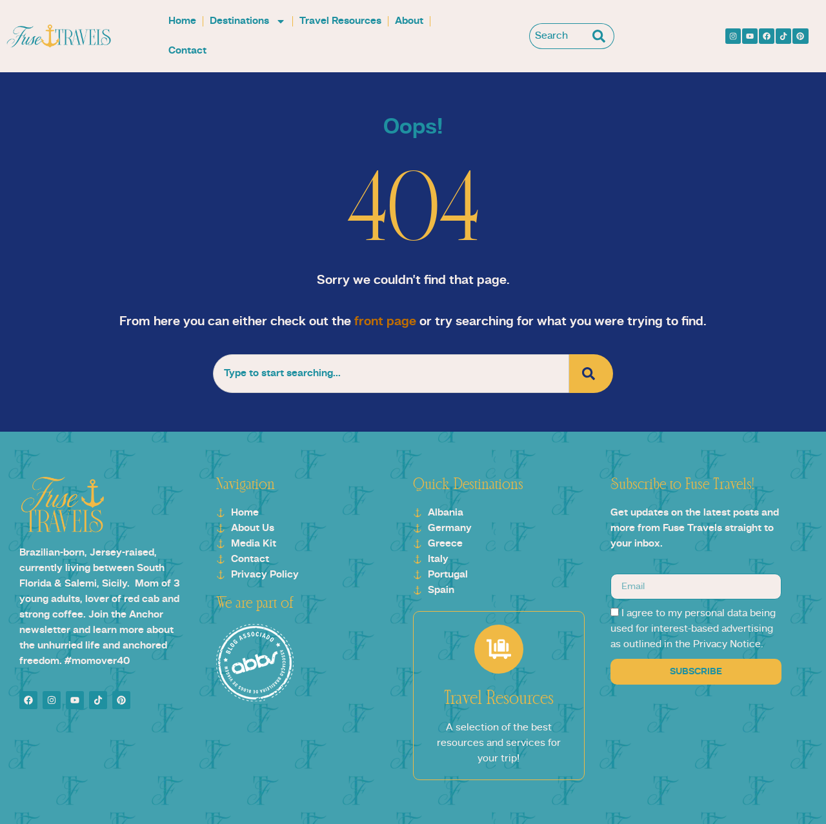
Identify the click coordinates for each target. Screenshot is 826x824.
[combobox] (559, 36)
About (409, 21)
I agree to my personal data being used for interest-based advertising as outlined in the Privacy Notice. (693, 629)
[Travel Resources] (498, 649)
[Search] (601, 36)
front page (385, 322)
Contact (187, 51)
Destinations (248, 21)
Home (182, 21)
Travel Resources (340, 21)
